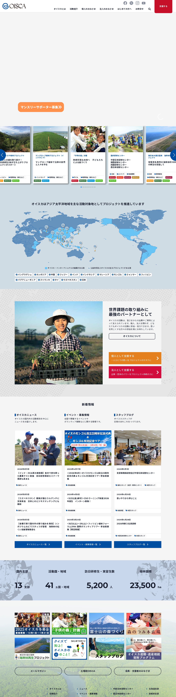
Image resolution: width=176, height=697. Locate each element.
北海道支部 (154, 689)
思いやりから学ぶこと (127, 498)
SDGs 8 (127, 177)
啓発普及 (158, 174)
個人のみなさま (89, 9)
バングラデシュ (23, 274)
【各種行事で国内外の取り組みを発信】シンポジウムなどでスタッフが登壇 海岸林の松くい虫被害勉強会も (38, 527)
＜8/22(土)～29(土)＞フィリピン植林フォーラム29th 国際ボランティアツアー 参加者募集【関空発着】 (88, 527)
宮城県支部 (154, 694)
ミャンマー (130, 274)
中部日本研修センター (123, 689)
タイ (55, 280)
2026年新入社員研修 (126, 524)
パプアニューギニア (25, 280)
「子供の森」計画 (80, 156)
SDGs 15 (16, 181)
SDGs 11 (150, 181)
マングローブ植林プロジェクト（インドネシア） (50, 157)
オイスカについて (132, 336)
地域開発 (130, 174)
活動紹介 (74, 9)
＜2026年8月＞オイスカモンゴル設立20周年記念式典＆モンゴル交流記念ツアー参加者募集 (88, 476)
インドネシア (39, 177)
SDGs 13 (8, 181)
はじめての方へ (125, 9)
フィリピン (145, 274)
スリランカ (44, 280)
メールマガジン (38, 671)
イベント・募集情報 (88, 694)
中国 (52, 274)
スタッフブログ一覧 (137, 544)
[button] (173, 155)
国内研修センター (118, 156)
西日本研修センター (122, 694)
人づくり (120, 174)
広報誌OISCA (88, 671)
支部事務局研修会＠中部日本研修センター (136, 473)
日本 (112, 174)
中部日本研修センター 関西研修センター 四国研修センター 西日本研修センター (121, 163)
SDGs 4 (74, 181)
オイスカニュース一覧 (38, 544)
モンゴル (116, 274)
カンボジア (40, 274)
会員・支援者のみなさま (137, 671)
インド (74, 274)
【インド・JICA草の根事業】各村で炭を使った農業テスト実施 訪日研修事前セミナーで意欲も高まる (38, 476)
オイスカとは (60, 9)
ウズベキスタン (69, 280)
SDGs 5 (120, 177)
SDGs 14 (46, 181)
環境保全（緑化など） (16, 177)
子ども (75, 177)
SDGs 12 (135, 177)
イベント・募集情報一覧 (88, 544)
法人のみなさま (107, 9)
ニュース (83, 689)
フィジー (62, 274)
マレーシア (103, 274)
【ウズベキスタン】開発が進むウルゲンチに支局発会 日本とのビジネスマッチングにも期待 (38, 501)
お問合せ (140, 9)
